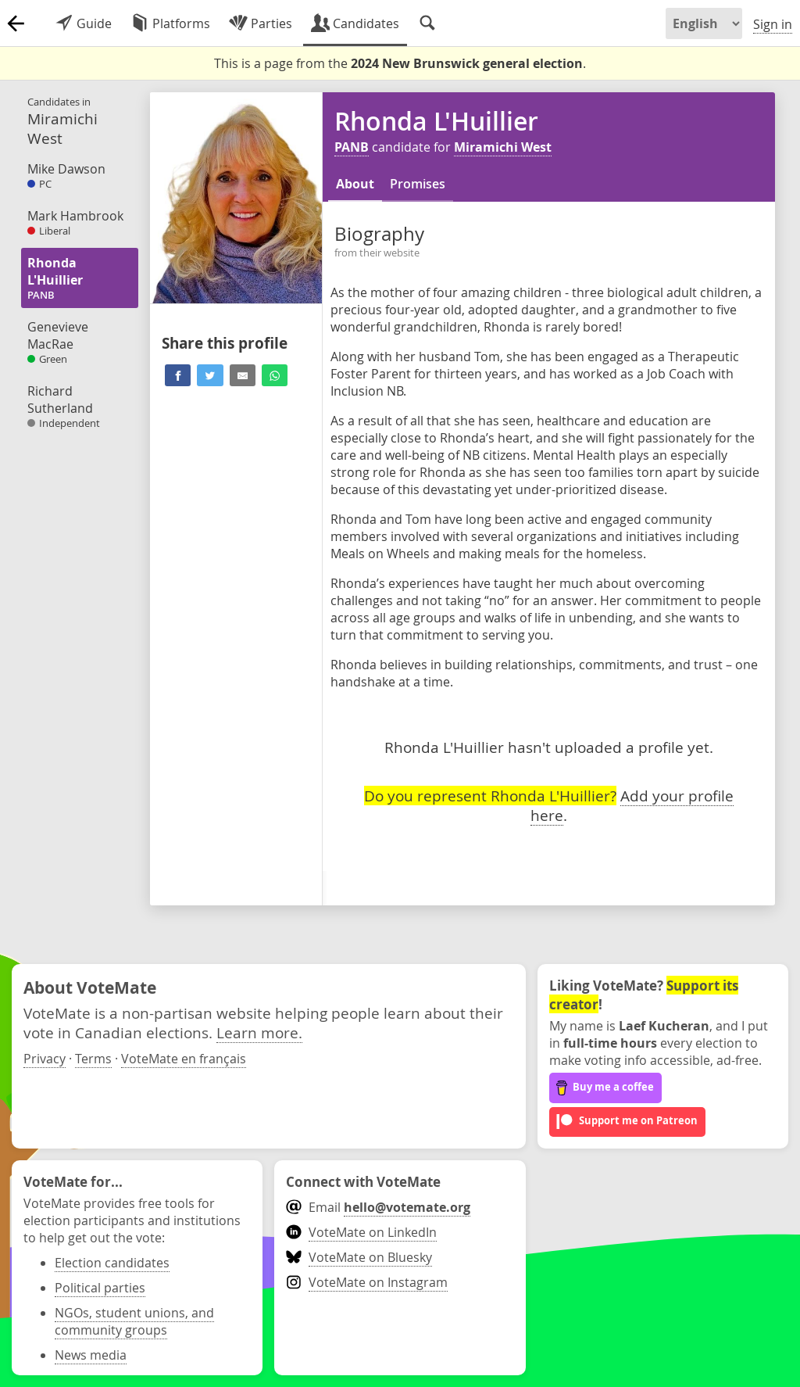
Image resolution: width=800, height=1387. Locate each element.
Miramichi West (503, 147)
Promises (417, 183)
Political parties (100, 1287)
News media (91, 1355)
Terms (93, 1058)
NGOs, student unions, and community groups (134, 1321)
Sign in (772, 24)
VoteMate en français (183, 1058)
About (355, 183)
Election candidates (112, 1262)
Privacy (44, 1058)
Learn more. (259, 1032)
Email (378, 1207)
